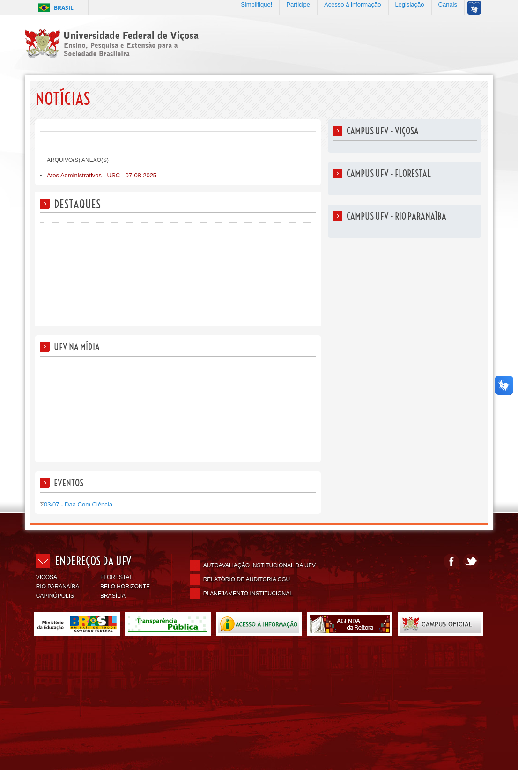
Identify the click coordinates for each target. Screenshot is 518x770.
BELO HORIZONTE (125, 586)
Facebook (451, 561)
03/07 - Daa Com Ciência (76, 504)
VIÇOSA (46, 577)
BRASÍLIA (113, 596)
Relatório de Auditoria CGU (246, 579)
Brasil (64, 8)
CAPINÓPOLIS (55, 596)
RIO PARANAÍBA (57, 586)
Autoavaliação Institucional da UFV (259, 565)
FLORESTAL (116, 577)
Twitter (471, 561)
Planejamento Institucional (248, 593)
